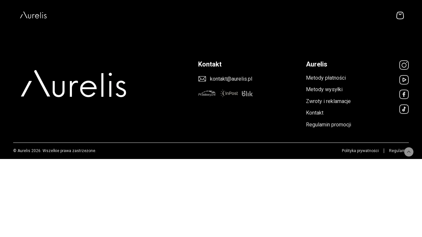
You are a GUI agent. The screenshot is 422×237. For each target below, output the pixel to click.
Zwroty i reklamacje (328, 101)
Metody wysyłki (324, 89)
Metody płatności (326, 78)
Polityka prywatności (360, 150)
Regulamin (399, 150)
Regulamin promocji (328, 124)
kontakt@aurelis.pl (231, 79)
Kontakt (314, 113)
